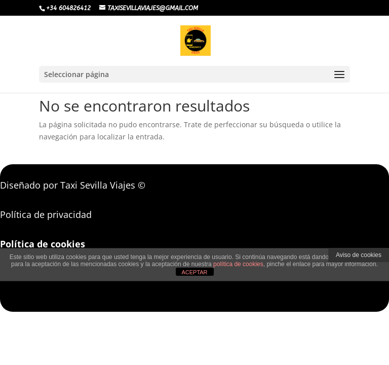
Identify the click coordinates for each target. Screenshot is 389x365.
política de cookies (238, 264)
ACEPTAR (194, 272)
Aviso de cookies (358, 255)
